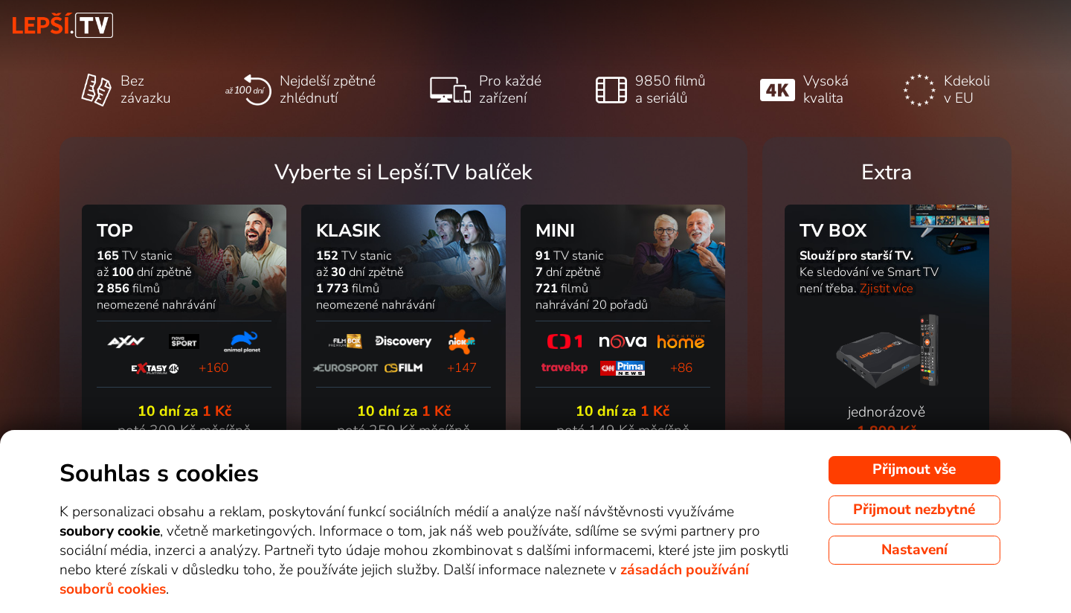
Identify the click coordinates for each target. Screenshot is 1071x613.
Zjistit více (886, 288)
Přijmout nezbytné (914, 509)
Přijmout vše (914, 469)
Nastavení (914, 549)
